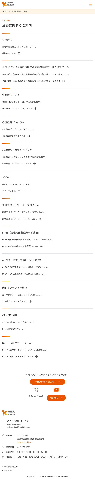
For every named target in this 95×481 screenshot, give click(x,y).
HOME (4, 11)
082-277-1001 (23, 447)
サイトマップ (9, 470)
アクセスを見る (24, 442)
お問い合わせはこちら (45, 381)
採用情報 (54, 397)
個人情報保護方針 (11, 466)
